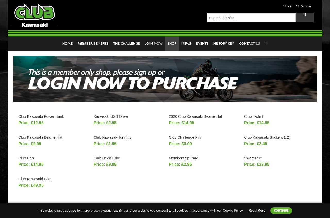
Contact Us (249, 43)
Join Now (153, 43)
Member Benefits (93, 43)
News (186, 43)
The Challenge (126, 43)
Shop (172, 43)
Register (304, 6)
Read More (257, 210)
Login (287, 6)
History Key (223, 43)
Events (202, 43)
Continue (281, 210)
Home (67, 43)
